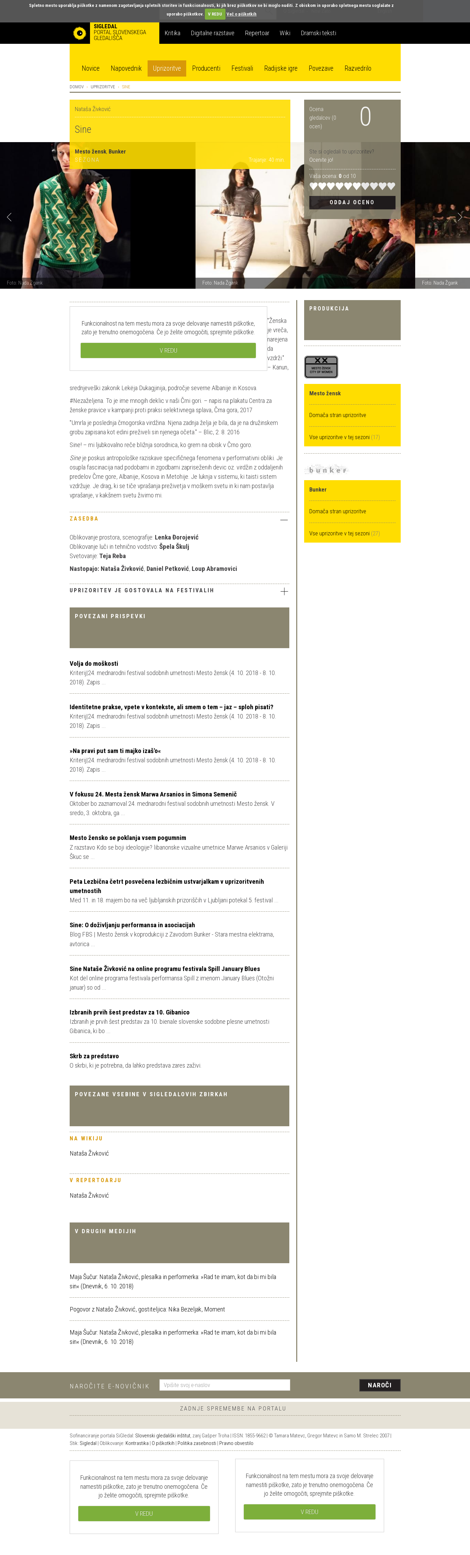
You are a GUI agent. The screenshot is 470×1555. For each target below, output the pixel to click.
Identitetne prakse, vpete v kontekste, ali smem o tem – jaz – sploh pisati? (171, 707)
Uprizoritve (167, 68)
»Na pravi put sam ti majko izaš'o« (115, 751)
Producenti (206, 68)
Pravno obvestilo (236, 1443)
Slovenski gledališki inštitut (162, 1436)
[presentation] (349, 1385)
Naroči (380, 1385)
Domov (77, 86)
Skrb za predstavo (94, 1056)
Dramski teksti (318, 33)
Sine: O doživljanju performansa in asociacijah (132, 925)
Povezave (321, 68)
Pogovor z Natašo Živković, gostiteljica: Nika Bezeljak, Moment (147, 1309)
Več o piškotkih (242, 14)
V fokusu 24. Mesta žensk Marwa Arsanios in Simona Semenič (153, 794)
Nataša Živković (89, 1153)
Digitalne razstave (212, 33)
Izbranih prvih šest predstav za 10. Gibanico (130, 1012)
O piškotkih (163, 1443)
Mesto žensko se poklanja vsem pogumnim (128, 838)
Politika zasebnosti (197, 1443)
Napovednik (126, 68)
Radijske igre (281, 68)
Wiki (285, 33)
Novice (91, 68)
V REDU (215, 14)
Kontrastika (137, 1443)
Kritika (172, 33)
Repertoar (257, 33)
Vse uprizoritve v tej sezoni (340, 437)
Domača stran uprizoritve (337, 415)
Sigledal (88, 1443)
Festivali (242, 68)
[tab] (179, 520)
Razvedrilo (357, 68)
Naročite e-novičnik (110, 1386)
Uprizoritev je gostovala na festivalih (179, 591)
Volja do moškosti (94, 663)
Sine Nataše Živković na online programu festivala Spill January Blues (165, 969)
